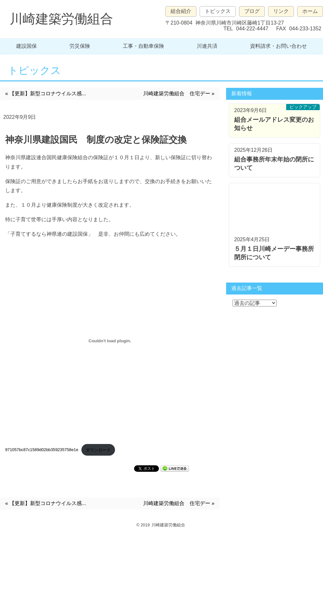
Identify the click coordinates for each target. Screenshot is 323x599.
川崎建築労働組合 (61, 19)
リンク (281, 11)
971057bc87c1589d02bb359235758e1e (41, 450)
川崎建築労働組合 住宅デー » (178, 93)
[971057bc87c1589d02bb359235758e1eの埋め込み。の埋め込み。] (109, 341)
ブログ (252, 11)
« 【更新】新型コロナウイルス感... (45, 93)
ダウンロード (98, 450)
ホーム (310, 11)
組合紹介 (181, 11)
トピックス (218, 11)
